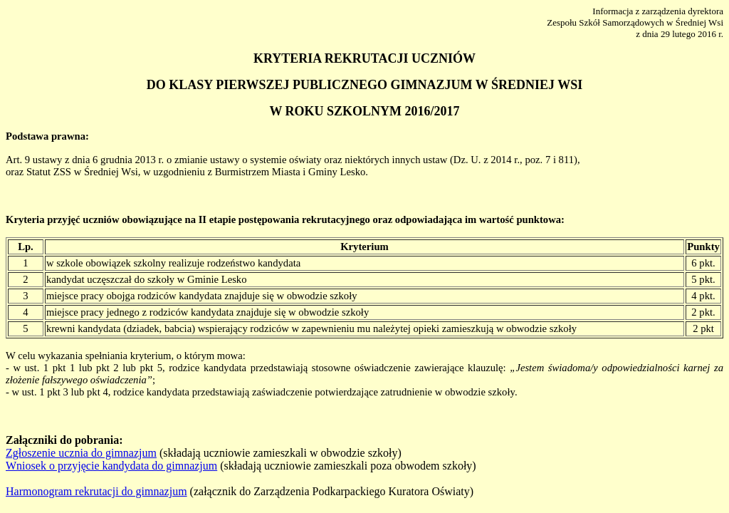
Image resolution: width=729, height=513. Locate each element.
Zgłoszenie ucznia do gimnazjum (81, 453)
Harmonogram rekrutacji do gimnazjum (96, 491)
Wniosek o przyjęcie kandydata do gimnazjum (111, 466)
